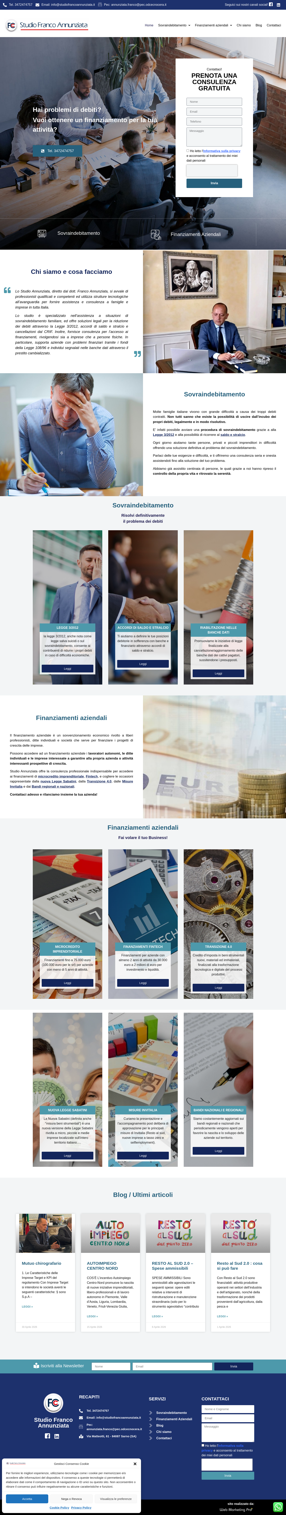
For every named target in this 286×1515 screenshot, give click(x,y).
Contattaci (274, 25)
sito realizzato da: (241, 1503)
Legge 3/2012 (163, 435)
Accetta (27, 1499)
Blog (259, 25)
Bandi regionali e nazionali (53, 786)
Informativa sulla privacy (222, 151)
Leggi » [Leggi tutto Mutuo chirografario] (27, 1306)
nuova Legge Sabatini (58, 781)
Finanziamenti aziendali (213, 25)
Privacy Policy (81, 1507)
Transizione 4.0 (99, 781)
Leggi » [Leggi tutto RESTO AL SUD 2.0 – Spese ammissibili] (157, 1316)
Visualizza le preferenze (116, 1499)
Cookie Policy (59, 1507)
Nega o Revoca (71, 1499)
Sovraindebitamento (174, 25)
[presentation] (211, 171)
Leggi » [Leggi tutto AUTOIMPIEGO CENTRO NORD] (92, 1316)
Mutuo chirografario (41, 1263)
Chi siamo (244, 25)
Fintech (92, 776)
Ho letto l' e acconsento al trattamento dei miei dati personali (213, 155)
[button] (135, 1464)
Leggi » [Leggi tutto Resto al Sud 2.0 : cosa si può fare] (222, 1316)
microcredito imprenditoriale (61, 776)
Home (149, 25)
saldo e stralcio (232, 435)
